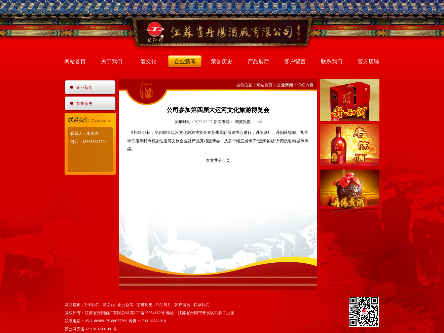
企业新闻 (185, 61)
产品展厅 (258, 61)
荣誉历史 (221, 61)
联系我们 (331, 61)
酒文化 (148, 61)
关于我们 (111, 61)
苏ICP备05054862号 (147, 312)
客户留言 (295, 61)
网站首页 (75, 61)
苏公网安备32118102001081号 (91, 329)
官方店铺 (368, 61)
